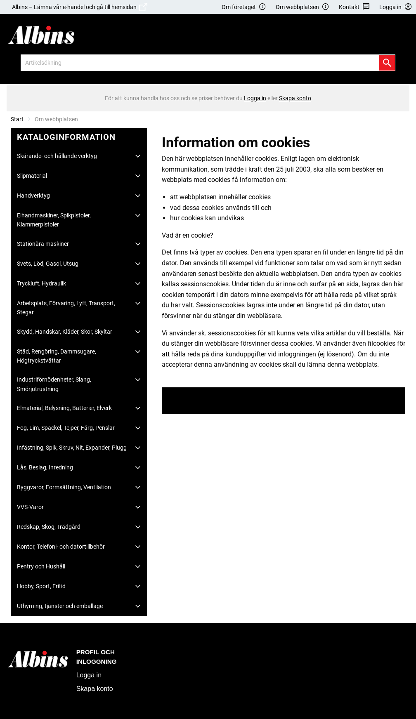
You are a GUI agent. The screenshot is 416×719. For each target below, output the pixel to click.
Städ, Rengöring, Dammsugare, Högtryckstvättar (56, 356)
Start (17, 119)
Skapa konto (94, 688)
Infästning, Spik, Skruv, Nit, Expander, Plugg (72, 447)
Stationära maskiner (43, 243)
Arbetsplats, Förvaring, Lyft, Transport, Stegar (66, 308)
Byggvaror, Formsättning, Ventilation (64, 487)
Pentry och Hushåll (41, 566)
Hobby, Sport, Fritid (41, 586)
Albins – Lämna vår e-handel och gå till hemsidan (79, 7)
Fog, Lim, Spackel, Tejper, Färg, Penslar (66, 427)
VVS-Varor (30, 507)
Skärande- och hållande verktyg (57, 156)
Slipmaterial (32, 175)
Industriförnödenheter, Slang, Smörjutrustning (54, 384)
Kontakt (354, 7)
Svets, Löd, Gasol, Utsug (47, 263)
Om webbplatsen (302, 7)
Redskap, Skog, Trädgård (48, 526)
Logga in (89, 675)
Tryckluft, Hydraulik (41, 283)
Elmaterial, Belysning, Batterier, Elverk (64, 408)
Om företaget (244, 7)
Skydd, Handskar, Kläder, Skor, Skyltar (64, 331)
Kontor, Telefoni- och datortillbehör (61, 546)
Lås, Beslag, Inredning (45, 467)
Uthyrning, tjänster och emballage (60, 606)
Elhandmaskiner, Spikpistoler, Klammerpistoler (54, 220)
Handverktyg (33, 195)
